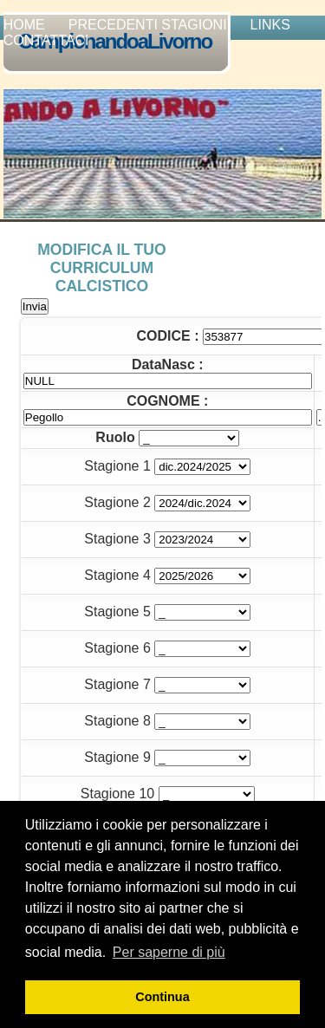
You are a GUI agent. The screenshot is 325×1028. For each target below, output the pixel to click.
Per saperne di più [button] (169, 952)
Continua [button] (162, 997)
